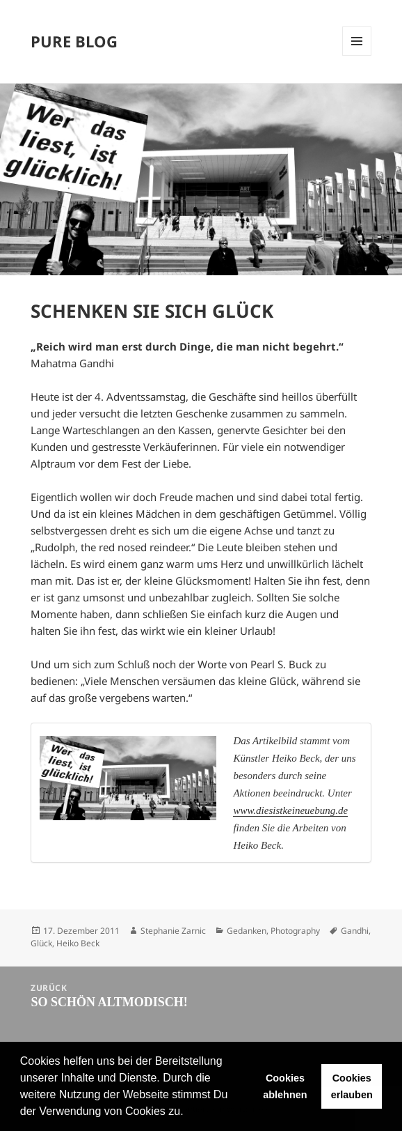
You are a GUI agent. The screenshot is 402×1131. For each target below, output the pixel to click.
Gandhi (355, 931)
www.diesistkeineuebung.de (290, 810)
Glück (41, 943)
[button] (188, 1113)
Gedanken (246, 931)
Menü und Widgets (356, 41)
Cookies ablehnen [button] (285, 1086)
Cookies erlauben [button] (352, 1086)
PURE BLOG (74, 41)
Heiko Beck (77, 943)
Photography (295, 931)
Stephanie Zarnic (173, 931)
